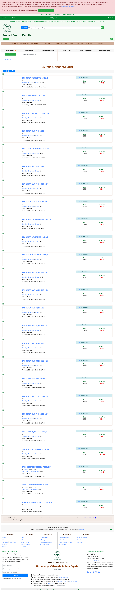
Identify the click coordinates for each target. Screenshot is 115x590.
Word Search (57, 43)
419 (34, 131)
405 (35, 78)
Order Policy (25, 542)
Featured (80, 43)
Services (4, 544)
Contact (80, 542)
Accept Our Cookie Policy (46, 10)
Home (4, 538)
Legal (22, 538)
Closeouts (99, 43)
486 (34, 379)
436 (34, 166)
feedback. (81, 529)
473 (35, 325)
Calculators (62, 544)
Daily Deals (89, 43)
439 (35, 202)
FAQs (22, 540)
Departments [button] (35, 43)
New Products (44, 544)
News (57, 18)
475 (35, 361)
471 (35, 290)
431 (35, 149)
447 (35, 255)
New (65, 43)
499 (35, 414)
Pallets (72, 43)
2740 (36, 467)
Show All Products (10, 54)
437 (35, 184)
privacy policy (73, 581)
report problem (63, 577)
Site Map (5, 540)
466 (35, 272)
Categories (46, 43)
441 (36, 219)
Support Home (82, 538)
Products (24, 28)
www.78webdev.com (59, 586)
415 (35, 113)
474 (33, 343)
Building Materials (28, 83)
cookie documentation (68, 7)
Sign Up (15, 575)
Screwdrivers (35, 472)
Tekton (26, 469)
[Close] (112, 2)
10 (85, 518)
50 (90, 518)
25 (87, 518)
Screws (37, 83)
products (6, 39)
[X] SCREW (8, 60)
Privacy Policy (25, 544)
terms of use (62, 581)
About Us (5, 542)
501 (34, 432)
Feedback (80, 540)
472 (33, 308)
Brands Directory (64, 538)
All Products (24, 43)
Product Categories (46, 542)
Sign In (110, 18)
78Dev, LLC (50, 583)
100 (93, 518)
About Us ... (12, 542)
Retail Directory (64, 540)
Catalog (52, 18)
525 (35, 449)
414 (34, 96)
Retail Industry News (65, 542)
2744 (38, 502)
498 (35, 396)
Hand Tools (25, 472)
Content (23, 547)
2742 (35, 485)
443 (35, 237)
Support (63, 18)
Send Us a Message (93, 561)
